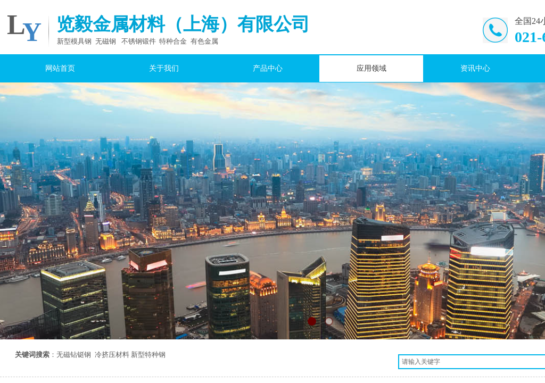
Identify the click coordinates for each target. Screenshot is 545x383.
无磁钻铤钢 (73, 355)
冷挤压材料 (112, 355)
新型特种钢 (148, 355)
